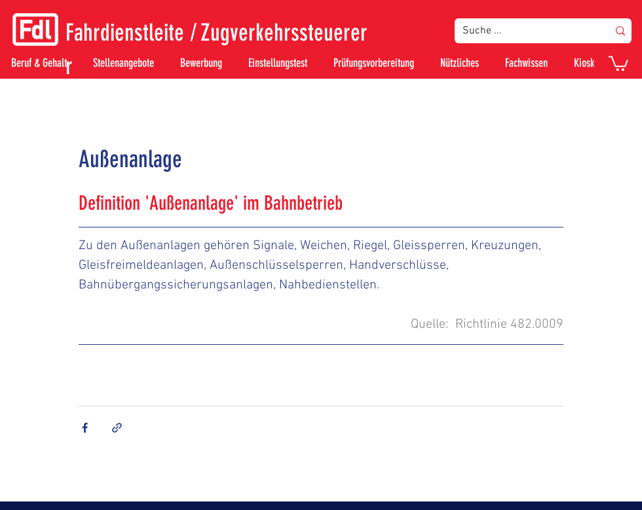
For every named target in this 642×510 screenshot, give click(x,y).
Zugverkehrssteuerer (284, 32)
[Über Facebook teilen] (85, 428)
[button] (618, 62)
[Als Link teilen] (117, 428)
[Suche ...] (525, 30)
